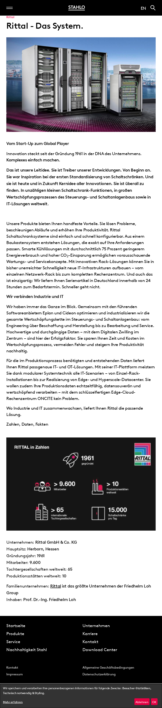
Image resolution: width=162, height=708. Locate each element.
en (143, 8)
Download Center (99, 649)
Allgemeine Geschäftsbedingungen (108, 667)
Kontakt (90, 641)
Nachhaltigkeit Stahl (26, 649)
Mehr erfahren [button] (13, 702)
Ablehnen (141, 702)
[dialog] (81, 696)
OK (154, 702)
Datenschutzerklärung (99, 674)
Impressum (14, 674)
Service (13, 641)
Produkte (15, 633)
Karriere (90, 633)
